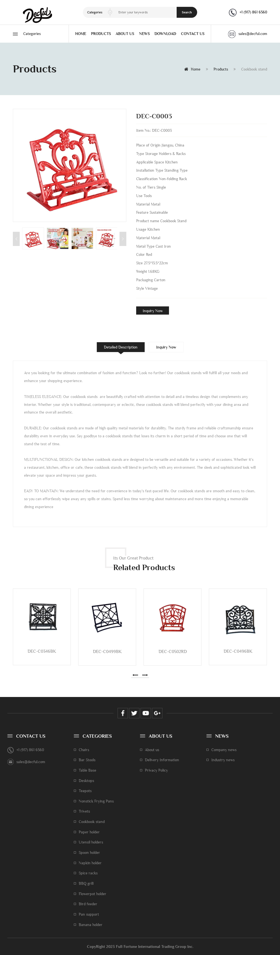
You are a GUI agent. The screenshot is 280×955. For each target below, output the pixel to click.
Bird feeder (88, 904)
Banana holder (91, 924)
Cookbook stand (92, 821)
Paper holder (89, 832)
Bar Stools (87, 760)
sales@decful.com (247, 33)
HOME (80, 33)
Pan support (89, 914)
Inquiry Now (153, 311)
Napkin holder (90, 863)
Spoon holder (89, 852)
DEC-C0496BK (238, 651)
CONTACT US (193, 33)
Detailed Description (121, 347)
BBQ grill (86, 883)
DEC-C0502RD (173, 651)
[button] (135, 675)
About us (152, 750)
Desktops (86, 780)
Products (221, 69)
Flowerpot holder (92, 894)
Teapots (85, 791)
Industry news (223, 760)
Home (192, 69)
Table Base (87, 770)
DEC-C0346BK (42, 651)
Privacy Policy (156, 770)
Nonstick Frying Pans (96, 801)
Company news (224, 750)
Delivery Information (162, 760)
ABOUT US (125, 33)
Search (187, 12)
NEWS (144, 33)
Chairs (84, 750)
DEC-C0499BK (107, 651)
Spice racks (88, 873)
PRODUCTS (101, 33)
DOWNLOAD (165, 33)
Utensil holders (91, 842)
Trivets (84, 811)
